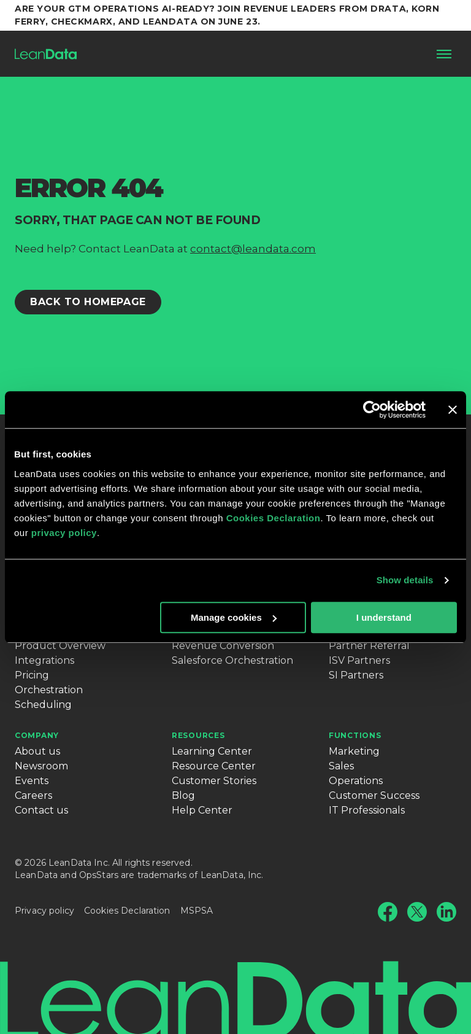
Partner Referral (369, 645)
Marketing (354, 751)
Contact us (41, 810)
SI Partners (356, 675)
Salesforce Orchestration (232, 660)
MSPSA (196, 910)
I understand (384, 617)
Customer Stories (214, 781)
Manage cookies (234, 617)
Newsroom (41, 766)
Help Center (202, 810)
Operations (356, 781)
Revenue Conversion (223, 645)
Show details (405, 580)
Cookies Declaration (273, 518)
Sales (341, 766)
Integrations (44, 660)
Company (37, 735)
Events (31, 781)
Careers (33, 795)
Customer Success (374, 795)
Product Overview (60, 645)
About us (37, 751)
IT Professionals (367, 810)
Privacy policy (44, 910)
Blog (183, 795)
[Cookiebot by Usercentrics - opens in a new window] (372, 409)
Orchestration (49, 690)
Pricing (32, 675)
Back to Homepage (88, 302)
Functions (355, 735)
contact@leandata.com (253, 249)
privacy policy (64, 532)
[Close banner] (452, 409)
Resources (198, 735)
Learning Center (212, 751)
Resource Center (214, 766)
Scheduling (43, 704)
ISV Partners (359, 660)
